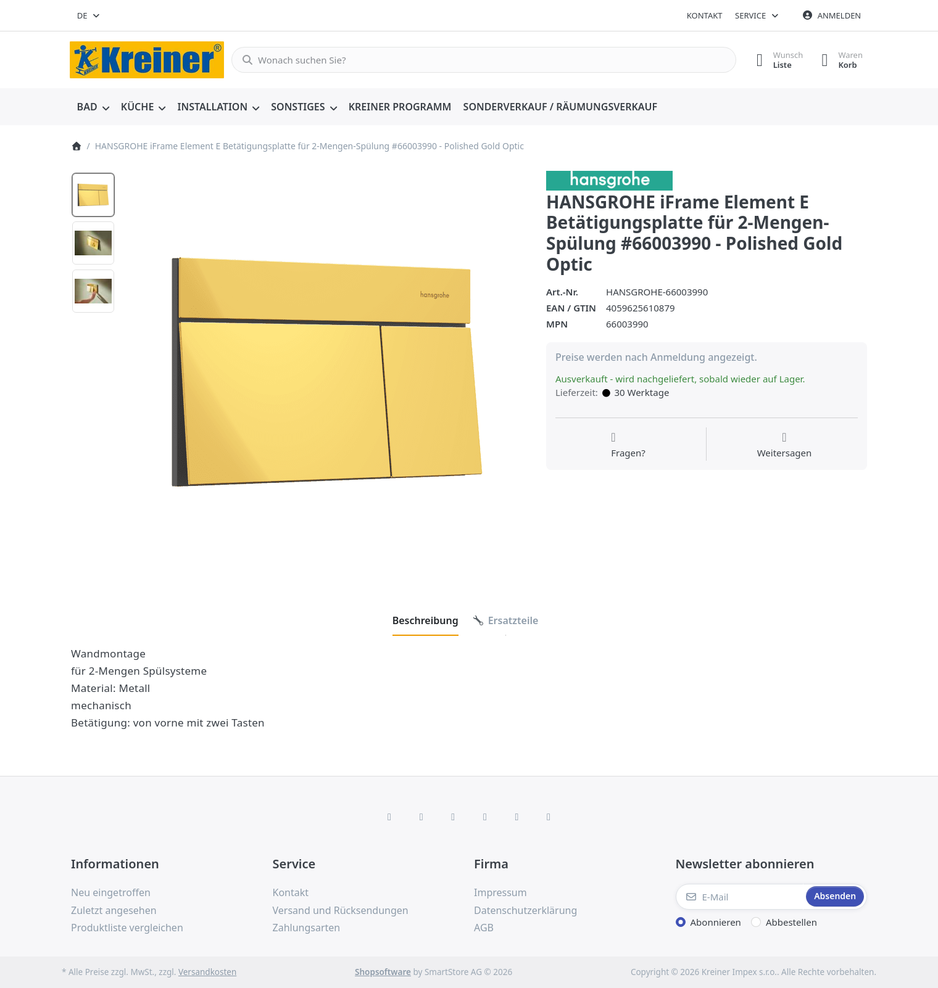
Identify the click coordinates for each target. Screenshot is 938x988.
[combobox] (89, 15)
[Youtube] (517, 816)
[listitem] (326, 372)
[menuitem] (93, 107)
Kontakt (705, 15)
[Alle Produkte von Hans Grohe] (609, 179)
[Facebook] (389, 816)
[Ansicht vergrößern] (326, 372)
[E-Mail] (740, 897)
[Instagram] (453, 816)
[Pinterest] (548, 816)
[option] (93, 194)
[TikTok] (485, 816)
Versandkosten (207, 972)
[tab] (425, 620)
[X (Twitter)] (421, 816)
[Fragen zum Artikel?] (628, 445)
